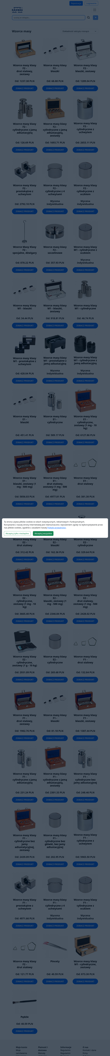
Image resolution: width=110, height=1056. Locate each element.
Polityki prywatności (56, 527)
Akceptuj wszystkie (43, 533)
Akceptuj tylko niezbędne (17, 533)
